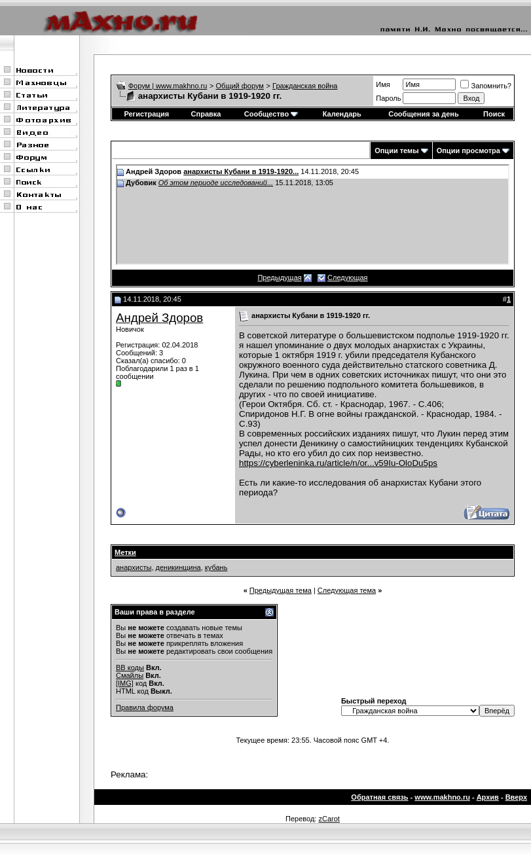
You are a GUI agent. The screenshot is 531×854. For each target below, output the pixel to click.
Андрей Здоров (159, 318)
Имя (383, 84)
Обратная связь (379, 797)
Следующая (347, 277)
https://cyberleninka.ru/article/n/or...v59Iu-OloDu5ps (338, 463)
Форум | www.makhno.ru (168, 86)
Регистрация (146, 114)
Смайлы (129, 675)
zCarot (328, 819)
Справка (206, 114)
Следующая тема (347, 590)
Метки (125, 552)
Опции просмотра (468, 150)
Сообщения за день (423, 114)
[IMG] (125, 683)
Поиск (494, 114)
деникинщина (178, 567)
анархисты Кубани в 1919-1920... (241, 171)
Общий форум (240, 86)
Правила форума (145, 707)
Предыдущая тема (280, 590)
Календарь (342, 114)
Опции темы (396, 150)
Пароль (388, 98)
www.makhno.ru (442, 797)
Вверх (516, 797)
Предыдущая (279, 277)
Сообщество (271, 114)
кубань (216, 567)
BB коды (130, 667)
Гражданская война (304, 86)
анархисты (133, 567)
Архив (488, 797)
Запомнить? (485, 86)
